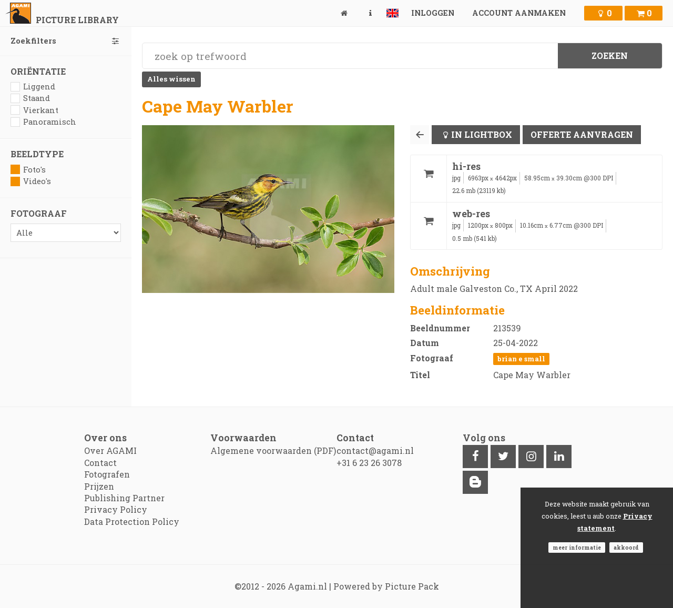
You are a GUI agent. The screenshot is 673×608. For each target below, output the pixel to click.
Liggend (33, 87)
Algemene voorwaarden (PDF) (273, 450)
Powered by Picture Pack (386, 586)
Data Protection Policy (131, 521)
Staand (30, 98)
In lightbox (481, 134)
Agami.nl (307, 586)
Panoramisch (43, 122)
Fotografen (107, 474)
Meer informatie (577, 547)
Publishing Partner (124, 497)
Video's (31, 181)
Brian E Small (521, 358)
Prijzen (99, 486)
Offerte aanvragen (582, 134)
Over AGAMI (110, 450)
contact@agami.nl (375, 450)
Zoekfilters (66, 41)
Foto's (28, 170)
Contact (100, 462)
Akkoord (626, 547)
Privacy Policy (115, 509)
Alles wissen (171, 79)
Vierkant (34, 110)
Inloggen (432, 13)
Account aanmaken (519, 13)
